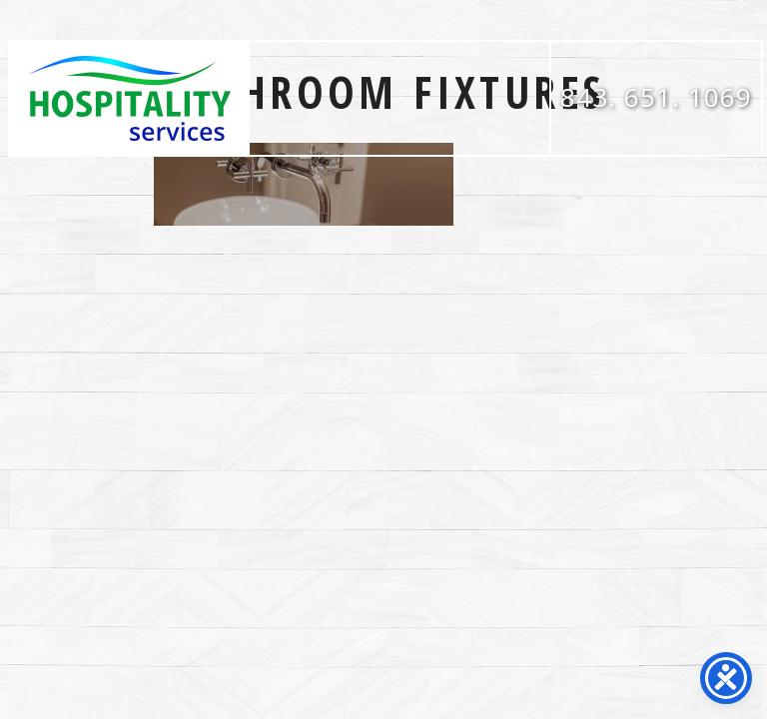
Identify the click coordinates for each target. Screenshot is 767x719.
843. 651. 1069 (656, 97)
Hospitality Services (130, 98)
